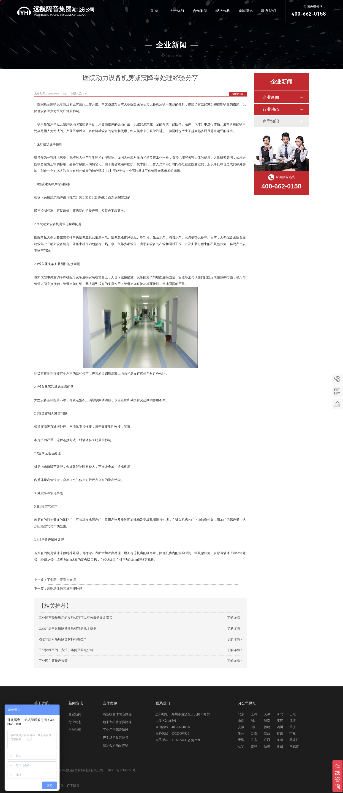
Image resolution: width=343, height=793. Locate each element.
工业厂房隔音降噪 (115, 730)
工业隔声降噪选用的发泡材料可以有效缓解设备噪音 (75, 617)
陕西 (267, 733)
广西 (267, 740)
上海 (254, 714)
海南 (280, 740)
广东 (254, 740)
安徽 (241, 727)
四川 (280, 727)
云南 (254, 733)
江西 (292, 720)
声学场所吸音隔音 (115, 737)
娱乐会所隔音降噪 (115, 745)
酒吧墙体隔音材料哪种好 (64, 588)
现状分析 (222, 11)
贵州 (241, 733)
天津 (267, 714)
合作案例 (200, 11)
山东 (292, 714)
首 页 (154, 11)
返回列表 (237, 94)
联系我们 (268, 11)
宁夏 (292, 733)
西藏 (280, 746)
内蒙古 (294, 746)
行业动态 (271, 109)
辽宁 (241, 746)
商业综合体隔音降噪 (117, 714)
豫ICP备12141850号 (122, 770)
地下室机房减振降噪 (117, 722)
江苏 (280, 720)
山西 (241, 720)
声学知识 (271, 121)
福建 (267, 727)
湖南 (267, 720)
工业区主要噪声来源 (61, 580)
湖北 (254, 720)
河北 (280, 714)
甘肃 (280, 733)
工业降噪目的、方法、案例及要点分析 (66, 650)
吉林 (254, 746)
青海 (241, 740)
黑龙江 (294, 740)
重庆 (292, 727)
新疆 (267, 746)
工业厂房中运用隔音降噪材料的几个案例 (67, 628)
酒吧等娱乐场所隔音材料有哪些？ (63, 639)
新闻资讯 (245, 11)
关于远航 (177, 11)
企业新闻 (271, 97)
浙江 (254, 727)
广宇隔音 (73, 785)
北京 (241, 714)
